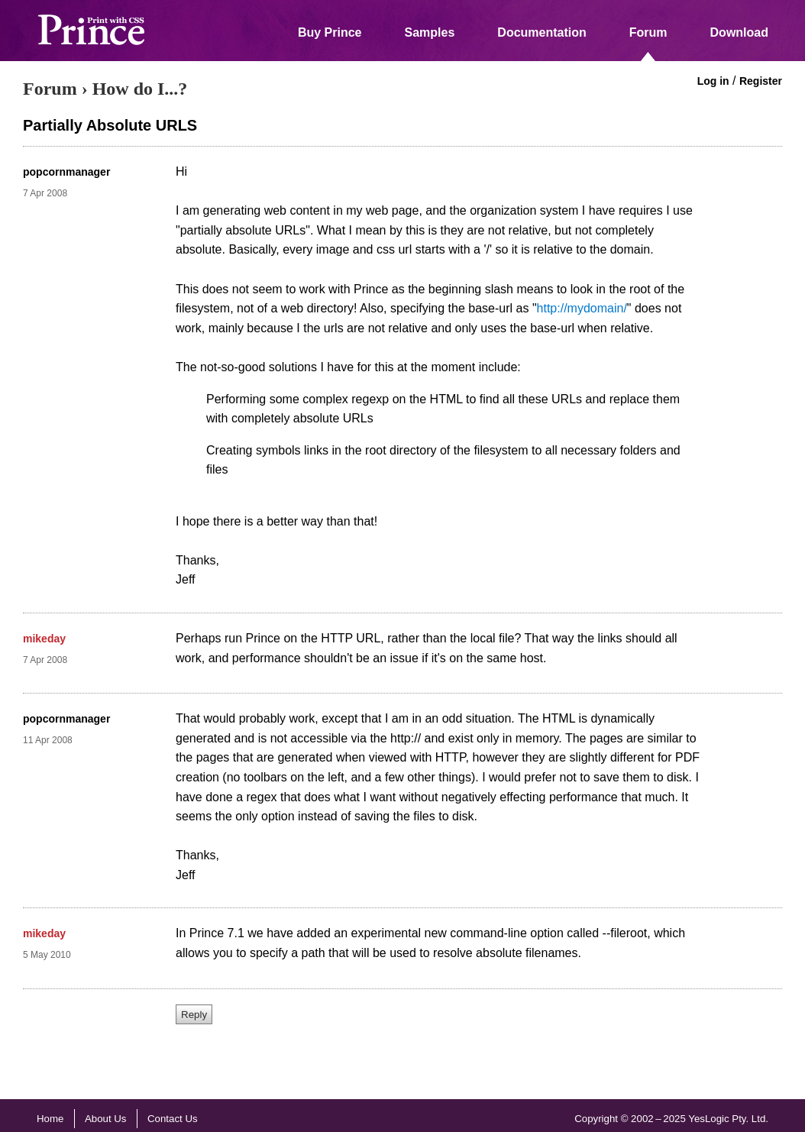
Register (760, 81)
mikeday (44, 638)
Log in (713, 81)
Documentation (541, 32)
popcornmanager (66, 172)
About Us (106, 1118)
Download (739, 32)
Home (50, 1118)
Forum (648, 32)
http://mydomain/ (582, 308)
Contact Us (172, 1118)
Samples (430, 32)
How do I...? (140, 89)
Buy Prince (330, 32)
